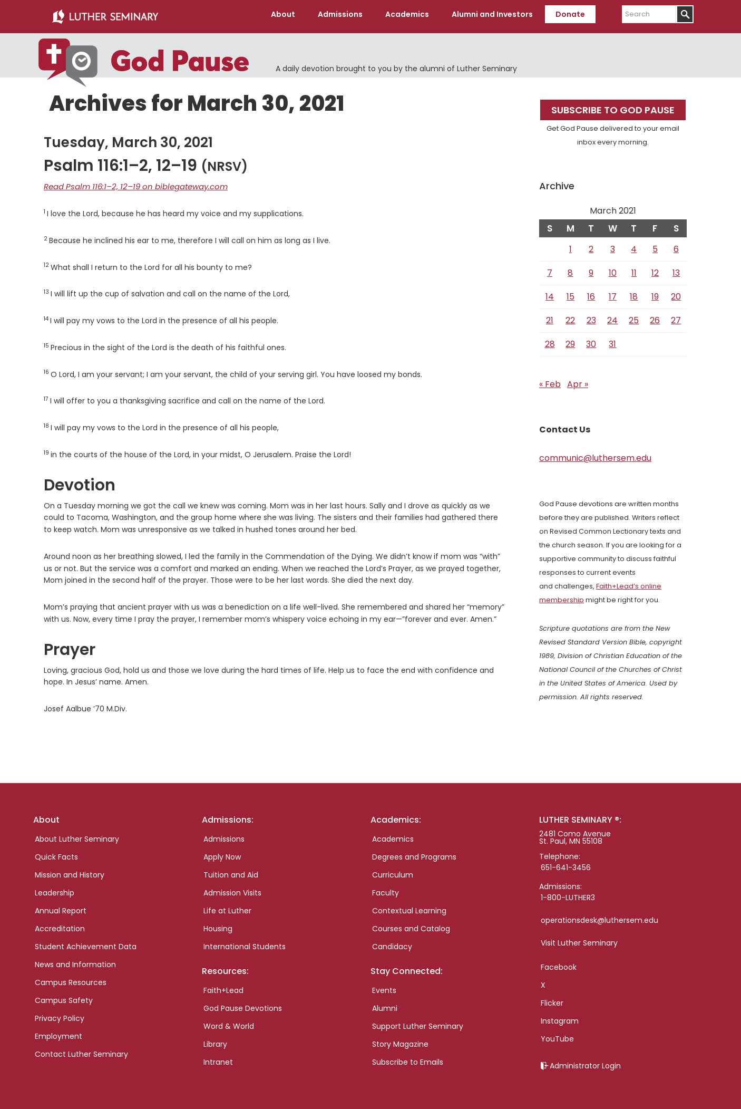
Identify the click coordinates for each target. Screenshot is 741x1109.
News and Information (75, 960)
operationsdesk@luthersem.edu (599, 916)
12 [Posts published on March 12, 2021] (655, 269)
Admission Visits (232, 888)
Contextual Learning (409, 906)
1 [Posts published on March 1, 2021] (570, 245)
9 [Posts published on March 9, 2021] (591, 269)
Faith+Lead (223, 986)
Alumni (384, 1004)
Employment (58, 1032)
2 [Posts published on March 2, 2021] (591, 245)
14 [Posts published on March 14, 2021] (549, 292)
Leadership (54, 888)
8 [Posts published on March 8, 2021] (570, 269)
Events (384, 986)
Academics (393, 835)
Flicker (552, 999)
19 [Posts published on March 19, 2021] (655, 292)
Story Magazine (400, 1040)
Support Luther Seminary (417, 1022)
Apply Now (222, 852)
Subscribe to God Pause (613, 105)
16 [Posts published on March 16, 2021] (591, 292)
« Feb (550, 380)
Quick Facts (56, 852)
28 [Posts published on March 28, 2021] (550, 340)
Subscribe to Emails (407, 1058)
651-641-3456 (566, 863)
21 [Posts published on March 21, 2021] (549, 316)
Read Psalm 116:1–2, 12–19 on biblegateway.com (128, 182)
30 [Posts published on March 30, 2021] (591, 340)
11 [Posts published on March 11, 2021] (634, 269)
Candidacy (392, 942)
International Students (244, 942)
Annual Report (60, 906)
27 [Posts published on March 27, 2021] (676, 316)
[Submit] (685, 14)
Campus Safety (64, 996)
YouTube (557, 1034)
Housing (217, 924)
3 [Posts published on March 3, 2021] (612, 245)
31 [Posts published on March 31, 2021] (612, 340)
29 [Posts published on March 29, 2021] (570, 340)
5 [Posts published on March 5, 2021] (655, 245)
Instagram (560, 1016)
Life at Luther (227, 906)
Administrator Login (585, 1061)
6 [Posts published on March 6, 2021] (676, 245)
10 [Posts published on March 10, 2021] (613, 269)
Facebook (559, 963)
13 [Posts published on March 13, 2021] (676, 269)
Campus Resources (70, 978)
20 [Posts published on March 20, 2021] (676, 292)
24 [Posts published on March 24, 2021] (612, 316)
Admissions (224, 835)
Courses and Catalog (411, 924)
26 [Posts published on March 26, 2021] (655, 316)
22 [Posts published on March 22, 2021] (570, 316)
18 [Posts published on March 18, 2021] (634, 292)
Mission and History (69, 870)
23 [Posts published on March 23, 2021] (591, 316)
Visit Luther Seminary (579, 938)
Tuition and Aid (230, 870)
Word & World (228, 1022)
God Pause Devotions (242, 1004)
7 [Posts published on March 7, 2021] (549, 269)
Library (215, 1040)
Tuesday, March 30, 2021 (128, 138)
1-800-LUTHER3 (568, 893)
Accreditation (60, 924)
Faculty (385, 888)
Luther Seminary (105, 14)
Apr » (577, 380)
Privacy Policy (59, 1014)
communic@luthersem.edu (595, 454)
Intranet (218, 1058)
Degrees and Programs (414, 852)
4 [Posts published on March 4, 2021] (634, 245)
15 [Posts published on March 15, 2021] (570, 292)
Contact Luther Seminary (81, 1050)
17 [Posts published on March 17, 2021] (613, 292)
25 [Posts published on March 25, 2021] (634, 316)
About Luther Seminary (77, 835)
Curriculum (392, 870)
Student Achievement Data (85, 942)
